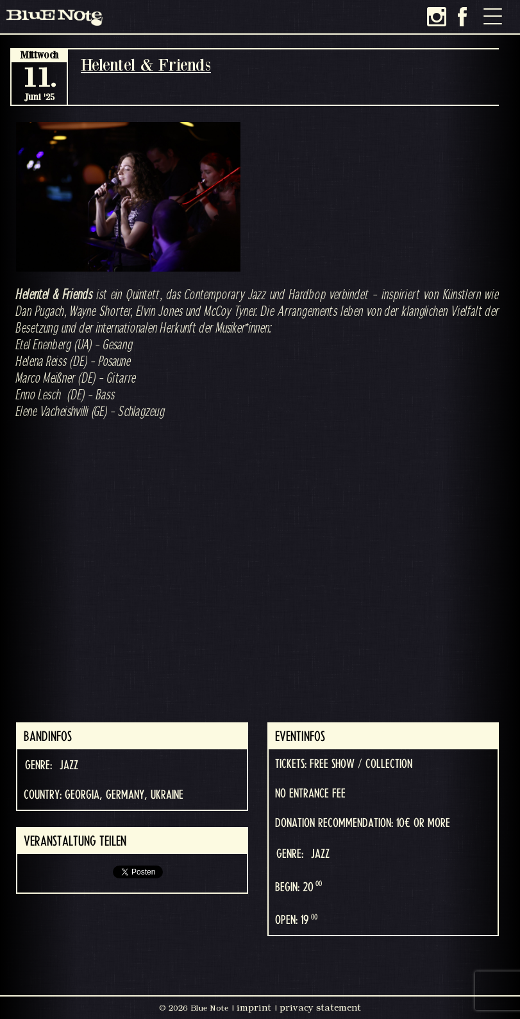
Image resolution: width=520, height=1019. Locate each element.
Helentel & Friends (146, 64)
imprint (254, 1007)
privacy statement (320, 1007)
